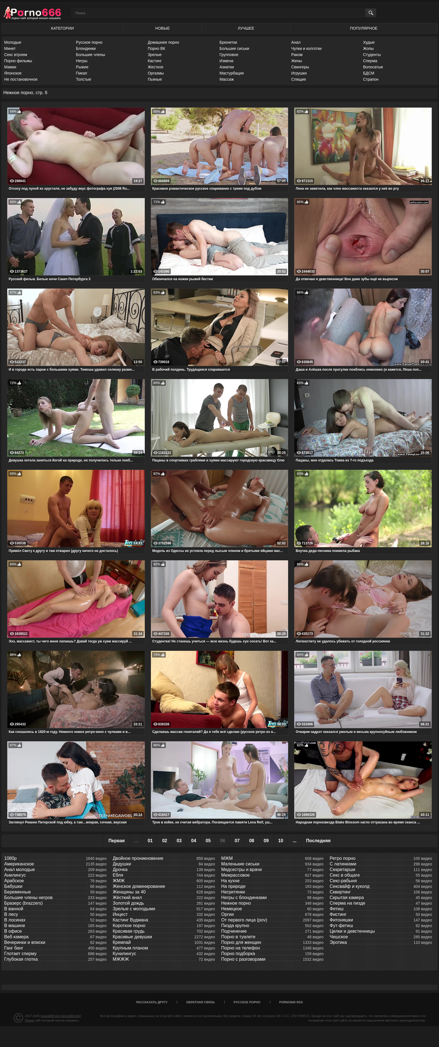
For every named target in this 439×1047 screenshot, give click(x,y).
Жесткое (156, 67)
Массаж (227, 79)
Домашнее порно (163, 42)
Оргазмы (156, 73)
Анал (295, 42)
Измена (226, 61)
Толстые (83, 79)
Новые (162, 28)
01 (150, 840)
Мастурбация (232, 73)
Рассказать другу (151, 1002)
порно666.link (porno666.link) (61, 1016)
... (294, 840)
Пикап (81, 73)
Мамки (10, 67)
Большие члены (90, 54)
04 (193, 840)
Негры (81, 61)
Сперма (370, 61)
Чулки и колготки (306, 48)
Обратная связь (200, 1002)
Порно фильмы (18, 61)
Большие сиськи (234, 48)
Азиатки (227, 67)
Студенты (372, 54)
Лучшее (246, 28)
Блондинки (86, 48)
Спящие (298, 79)
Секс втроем (15, 54)
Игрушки (299, 73)
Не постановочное (21, 79)
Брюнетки (228, 42)
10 (280, 840)
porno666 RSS (291, 1002)
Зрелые (155, 54)
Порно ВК (156, 48)
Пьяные (155, 79)
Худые (369, 42)
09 (266, 840)
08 (251, 840)
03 (179, 840)
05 (208, 840)
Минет (10, 48)
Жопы (368, 48)
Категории (62, 28)
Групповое (229, 54)
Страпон (371, 79)
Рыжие (82, 67)
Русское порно (89, 42)
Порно (29, 1020)
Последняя (318, 840)
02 (164, 840)
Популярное (363, 28)
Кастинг (155, 61)
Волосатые (373, 67)
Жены (296, 61)
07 (237, 840)
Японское (13, 73)
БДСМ (368, 73)
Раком (296, 54)
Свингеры (300, 67)
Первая (116, 840)
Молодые (12, 42)
